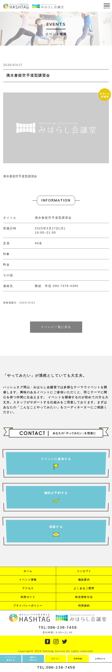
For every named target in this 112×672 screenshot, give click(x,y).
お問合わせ (100, 659)
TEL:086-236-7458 (56, 667)
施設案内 (84, 579)
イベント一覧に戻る (56, 327)
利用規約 (84, 605)
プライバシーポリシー (28, 605)
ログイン (55, 659)
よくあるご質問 (84, 588)
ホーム (28, 571)
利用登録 (78, 659)
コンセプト (84, 571)
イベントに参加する (10, 658)
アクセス (28, 588)
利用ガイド (28, 597)
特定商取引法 (84, 597)
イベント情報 (28, 579)
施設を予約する (33, 658)
